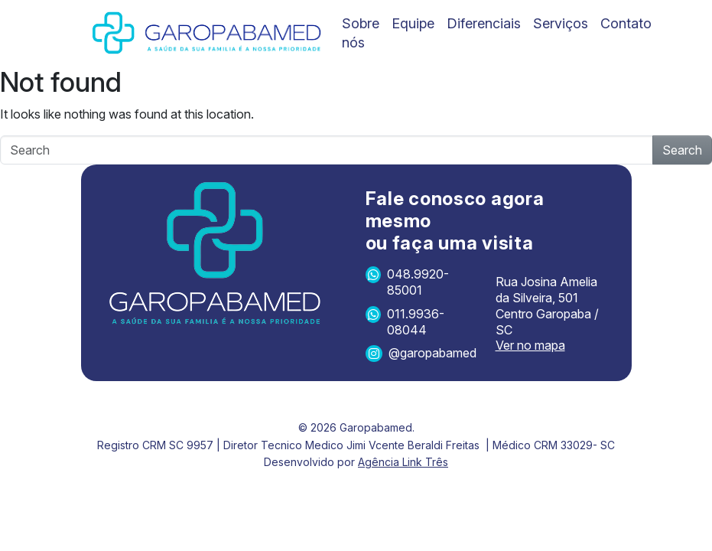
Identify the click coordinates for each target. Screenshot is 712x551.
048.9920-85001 (407, 282)
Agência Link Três (403, 461)
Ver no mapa (530, 345)
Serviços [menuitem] (560, 23)
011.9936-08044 (405, 321)
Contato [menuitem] (626, 23)
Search (682, 150)
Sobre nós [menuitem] (360, 33)
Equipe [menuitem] (413, 23)
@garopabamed (421, 353)
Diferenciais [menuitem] (484, 23)
